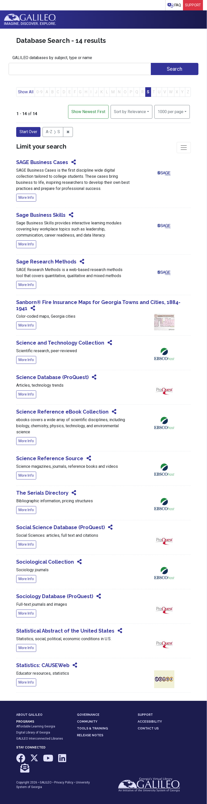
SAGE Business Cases (42, 162)
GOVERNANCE (88, 715)
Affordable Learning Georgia (35, 726)
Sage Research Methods (46, 262)
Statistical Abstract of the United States (65, 631)
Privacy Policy (63, 782)
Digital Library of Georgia (33, 732)
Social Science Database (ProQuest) (60, 527)
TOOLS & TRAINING (92, 728)
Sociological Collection (45, 562)
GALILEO (46, 782)
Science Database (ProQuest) (52, 377)
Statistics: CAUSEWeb (42, 665)
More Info (26, 197)
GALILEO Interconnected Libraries (39, 738)
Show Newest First (88, 111)
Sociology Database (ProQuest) (54, 596)
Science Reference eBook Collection (62, 412)
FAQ (174, 5)
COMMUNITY (87, 721)
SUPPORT (145, 715)
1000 (170, 111)
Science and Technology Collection (60, 343)
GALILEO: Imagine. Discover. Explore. (30, 19)
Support (193, 5)
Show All (25, 92)
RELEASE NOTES (90, 735)
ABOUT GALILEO (29, 715)
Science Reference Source (49, 458)
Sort (130, 111)
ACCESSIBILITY (150, 721)
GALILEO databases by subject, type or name (52, 57)
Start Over (28, 131)
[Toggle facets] (184, 147)
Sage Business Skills (41, 215)
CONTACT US (148, 728)
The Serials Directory (42, 493)
